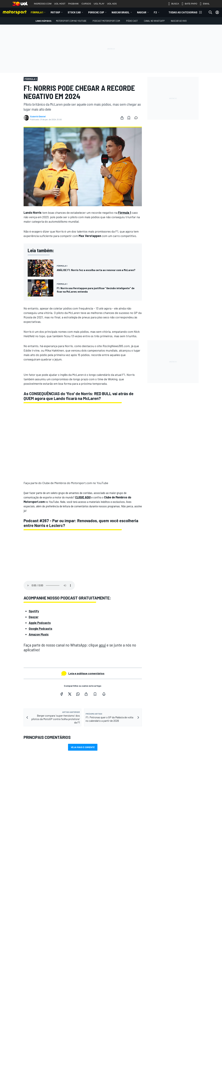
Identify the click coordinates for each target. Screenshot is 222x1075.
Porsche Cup (96, 12)
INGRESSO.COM (43, 3)
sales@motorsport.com (164, 1072)
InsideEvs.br (85, 1058)
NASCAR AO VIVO (179, 20)
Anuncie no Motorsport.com (166, 1061)
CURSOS (86, 3)
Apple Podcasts (40, 623)
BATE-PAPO (189, 4)
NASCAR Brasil (121, 12)
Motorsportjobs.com (89, 1069)
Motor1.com (85, 1064)
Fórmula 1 (37, 12)
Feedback (157, 1056)
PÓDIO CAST (132, 20)
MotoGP (55, 12)
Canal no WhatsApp (154, 20)
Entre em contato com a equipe (168, 1067)
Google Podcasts (40, 628)
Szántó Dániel (38, 116)
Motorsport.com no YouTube (71, 20)
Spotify (34, 611)
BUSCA (173, 4)
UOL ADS (112, 3)
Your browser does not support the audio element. (49, 585)
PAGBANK (73, 3)
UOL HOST (59, 3)
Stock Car (74, 12)
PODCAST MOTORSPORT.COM (106, 20)
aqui (102, 644)
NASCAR (141, 12)
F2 (155, 12)
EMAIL (205, 4)
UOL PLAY (99, 3)
